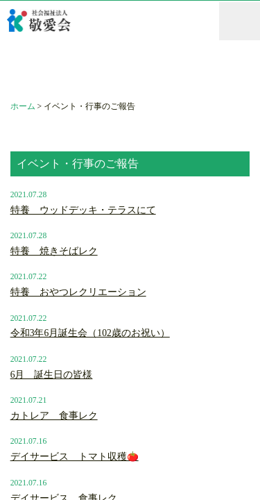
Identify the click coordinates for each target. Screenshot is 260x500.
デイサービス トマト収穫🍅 (74, 456)
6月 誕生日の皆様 (51, 374)
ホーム (22, 106)
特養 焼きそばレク (54, 251)
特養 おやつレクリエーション (78, 292)
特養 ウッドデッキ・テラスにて (83, 210)
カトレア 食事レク (54, 415)
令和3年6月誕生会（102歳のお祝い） (90, 333)
